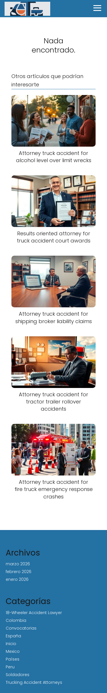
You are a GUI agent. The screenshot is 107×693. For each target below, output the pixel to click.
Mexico (13, 651)
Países (12, 659)
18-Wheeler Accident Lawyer (34, 613)
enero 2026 (17, 579)
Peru (10, 667)
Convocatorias (21, 628)
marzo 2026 (18, 564)
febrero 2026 (18, 571)
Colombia (16, 620)
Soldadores (17, 675)
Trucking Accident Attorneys (34, 682)
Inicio (11, 644)
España (13, 636)
